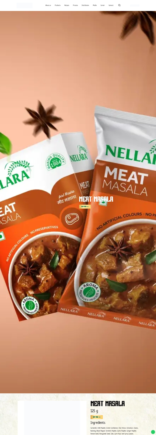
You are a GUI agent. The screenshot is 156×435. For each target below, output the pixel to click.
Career (103, 5)
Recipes (66, 5)
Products (57, 5)
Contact (111, 5)
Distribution (85, 5)
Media (95, 5)
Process (75, 5)
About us (48, 5)
